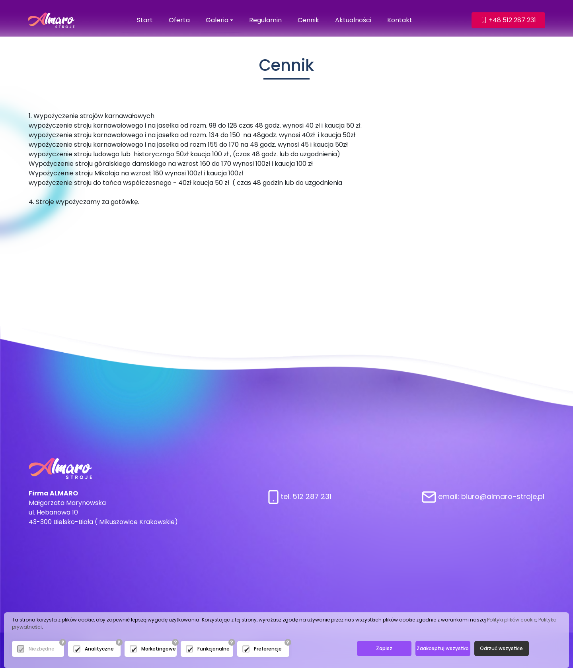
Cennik (308, 20)
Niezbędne (42, 648)
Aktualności (353, 20)
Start (145, 20)
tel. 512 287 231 (299, 496)
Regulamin (265, 20)
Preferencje (268, 648)
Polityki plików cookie (511, 619)
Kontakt (399, 20)
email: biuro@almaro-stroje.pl (483, 496)
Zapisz (384, 648)
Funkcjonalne (213, 648)
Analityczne (99, 648)
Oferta (179, 20)
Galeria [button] (217, 20)
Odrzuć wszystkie (501, 648)
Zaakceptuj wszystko (443, 648)
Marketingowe (158, 648)
